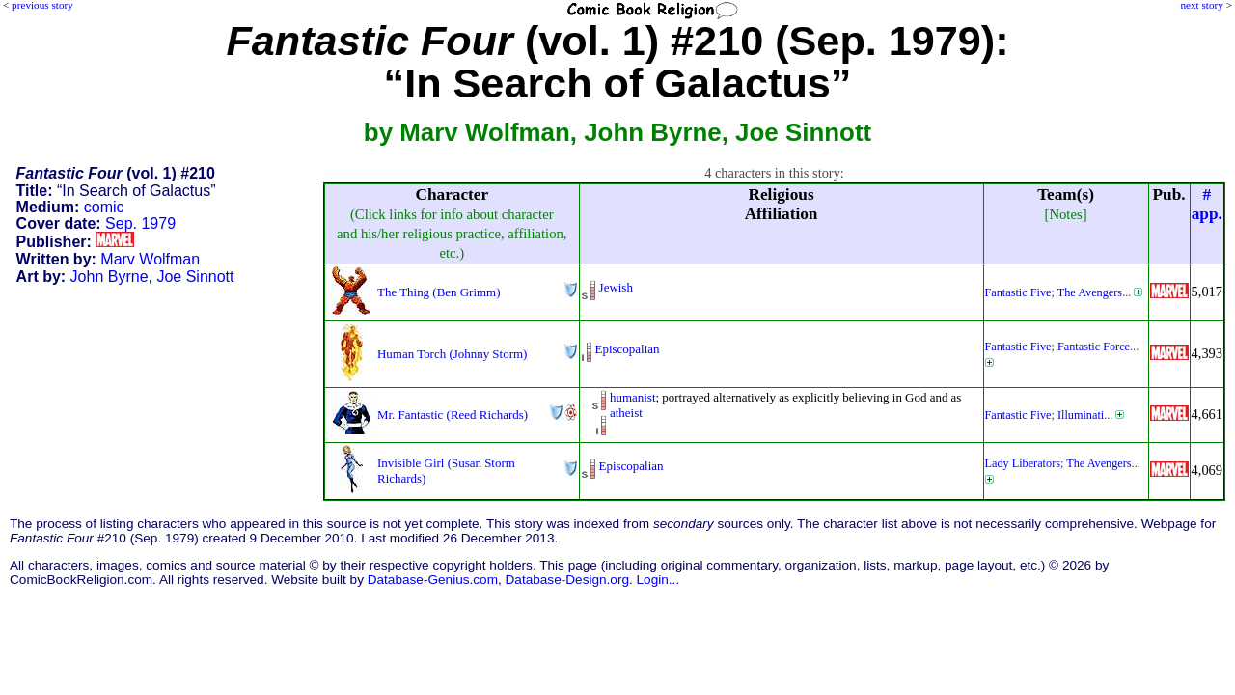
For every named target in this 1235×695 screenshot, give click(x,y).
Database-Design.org (567, 579)
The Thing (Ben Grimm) (438, 292)
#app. (1207, 204)
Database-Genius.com (433, 579)
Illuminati (1080, 415)
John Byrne (109, 276)
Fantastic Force (1093, 346)
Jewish (616, 287)
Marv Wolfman (150, 259)
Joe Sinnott (194, 276)
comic (104, 207)
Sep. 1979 (140, 223)
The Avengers (1089, 292)
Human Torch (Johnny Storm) (452, 354)
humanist (633, 397)
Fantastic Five (1018, 292)
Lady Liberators (1022, 463)
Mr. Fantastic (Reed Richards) (452, 414)
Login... (658, 579)
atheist (626, 412)
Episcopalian (627, 349)
